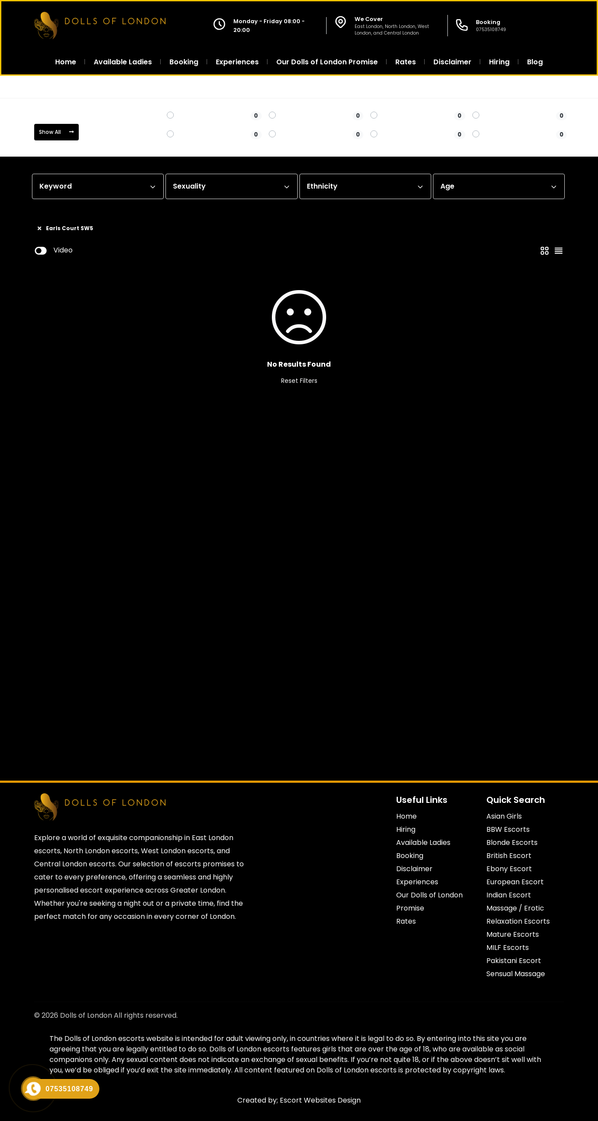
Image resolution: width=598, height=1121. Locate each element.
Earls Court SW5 (161, 87)
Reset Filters (299, 380)
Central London (99, 87)
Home (51, 87)
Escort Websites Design (320, 1100)
